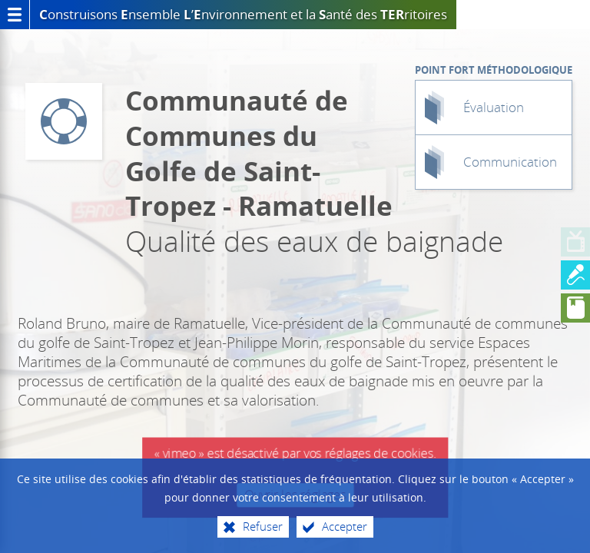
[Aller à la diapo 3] (575, 308)
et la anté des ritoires (258, 14)
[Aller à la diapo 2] (575, 275)
